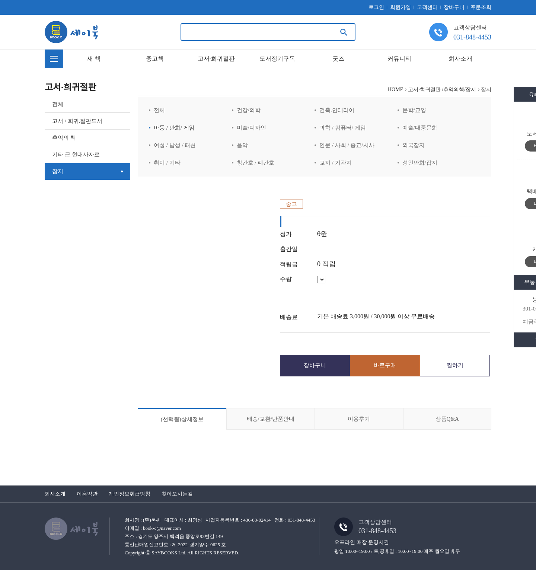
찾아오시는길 (177, 494)
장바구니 (454, 7)
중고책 (155, 58)
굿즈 (338, 58)
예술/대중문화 (419, 128)
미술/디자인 (251, 128)
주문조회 (480, 7)
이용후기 (359, 419)
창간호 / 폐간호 (256, 163)
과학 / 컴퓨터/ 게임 (342, 128)
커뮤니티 (399, 58)
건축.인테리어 (336, 110)
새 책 (93, 58)
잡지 (57, 171)
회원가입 (400, 7)
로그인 (376, 7)
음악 (242, 145)
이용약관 (87, 494)
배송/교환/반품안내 (270, 419)
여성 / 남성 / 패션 (175, 145)
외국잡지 (413, 145)
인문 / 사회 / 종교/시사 (346, 145)
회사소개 (460, 58)
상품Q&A (447, 419)
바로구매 (385, 365)
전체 (57, 104)
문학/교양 (414, 110)
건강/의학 (249, 110)
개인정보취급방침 (129, 494)
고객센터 (427, 7)
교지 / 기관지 (335, 163)
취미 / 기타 (167, 163)
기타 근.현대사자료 (76, 154)
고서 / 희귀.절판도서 (77, 121)
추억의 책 (64, 138)
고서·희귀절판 (216, 58)
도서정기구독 (277, 58)
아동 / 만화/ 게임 (174, 128)
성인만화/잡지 (419, 163)
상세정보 (182, 419)
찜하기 (455, 365)
